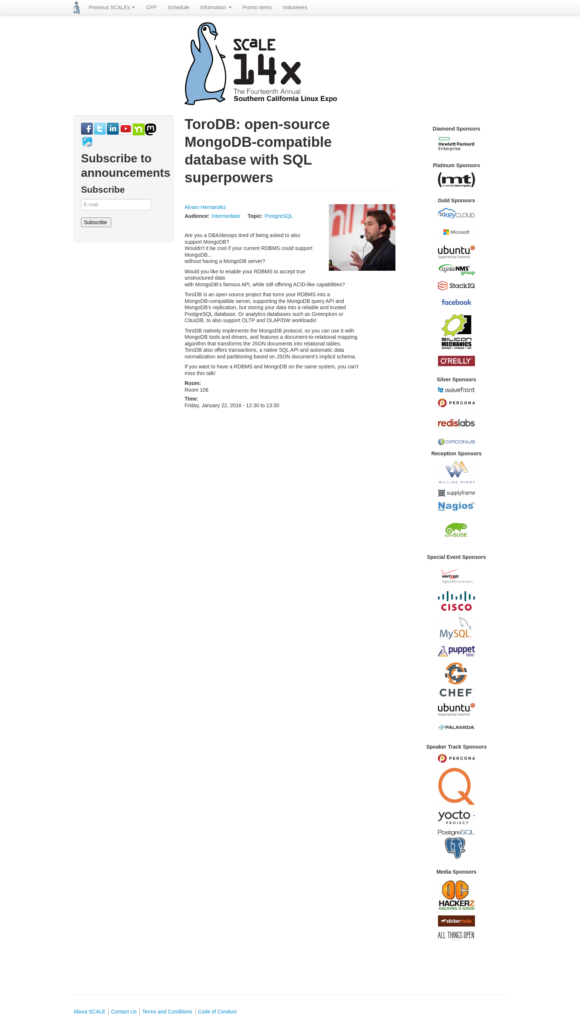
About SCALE (89, 1012)
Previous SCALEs (112, 7)
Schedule (178, 7)
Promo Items (257, 7)
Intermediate (226, 216)
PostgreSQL (278, 216)
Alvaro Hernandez (205, 207)
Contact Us (123, 1012)
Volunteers (295, 7)
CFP (151, 7)
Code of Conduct (217, 1012)
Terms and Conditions (167, 1012)
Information (216, 7)
